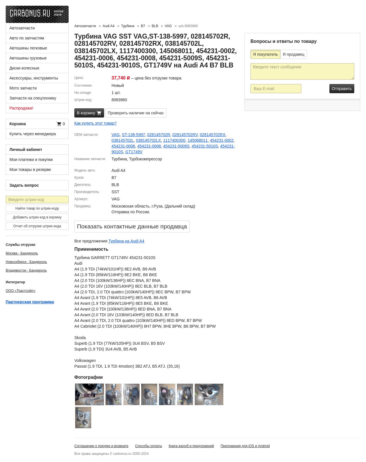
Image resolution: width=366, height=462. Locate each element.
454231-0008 (149, 146)
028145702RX (213, 134)
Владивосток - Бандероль (26, 270)
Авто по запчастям (26, 38)
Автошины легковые (28, 48)
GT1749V (133, 152)
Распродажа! (21, 108)
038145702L (123, 140)
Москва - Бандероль (22, 253)
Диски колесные (24, 68)
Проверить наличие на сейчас (136, 113)
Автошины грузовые (28, 58)
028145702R (158, 134)
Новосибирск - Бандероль (26, 262)
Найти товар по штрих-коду (37, 208)
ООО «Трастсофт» (20, 291)
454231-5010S (205, 146)
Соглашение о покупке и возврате (101, 446)
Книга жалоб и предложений (191, 446)
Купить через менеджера (32, 134)
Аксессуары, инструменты (33, 78)
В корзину (89, 113)
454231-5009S (176, 146)
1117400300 (174, 140)
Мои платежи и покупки (31, 159)
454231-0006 (123, 146)
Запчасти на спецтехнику (32, 98)
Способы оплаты (148, 446)
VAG (116, 134)
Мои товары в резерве (30, 169)
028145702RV (185, 134)
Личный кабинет (25, 149)
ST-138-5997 (133, 134)
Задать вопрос (24, 185)
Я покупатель (265, 54)
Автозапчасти (22, 28)
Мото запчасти (23, 88)
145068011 (198, 140)
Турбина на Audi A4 (126, 241)
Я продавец (294, 54)
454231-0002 (222, 140)
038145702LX (148, 140)
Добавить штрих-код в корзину (37, 217)
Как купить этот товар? (95, 123)
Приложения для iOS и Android (245, 446)
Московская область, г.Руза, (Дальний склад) (153, 206)
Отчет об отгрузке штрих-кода (37, 226)
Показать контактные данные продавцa (132, 226)
